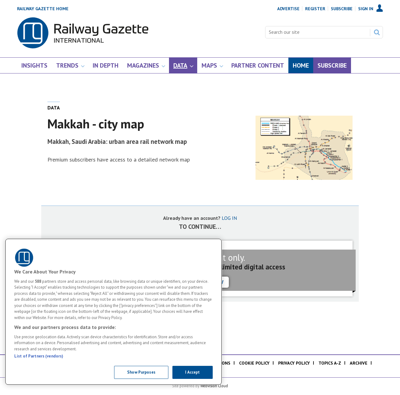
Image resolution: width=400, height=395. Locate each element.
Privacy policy (294, 363)
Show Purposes (141, 372)
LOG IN (229, 218)
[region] (113, 311)
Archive (358, 363)
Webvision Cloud (214, 385)
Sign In (365, 8)
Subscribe (342, 8)
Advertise (288, 8)
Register (315, 8)
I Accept (192, 372)
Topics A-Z (329, 363)
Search (377, 32)
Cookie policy (254, 363)
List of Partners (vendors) (38, 356)
